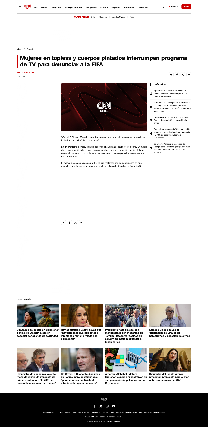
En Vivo (173, 6)
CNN (23, 76)
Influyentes (91, 7)
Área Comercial (49, 412)
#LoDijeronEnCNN (73, 7)
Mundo (44, 7)
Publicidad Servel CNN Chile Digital (124, 412)
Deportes (115, 7)
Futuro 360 (129, 7)
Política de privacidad (81, 412)
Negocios (56, 7)
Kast (132, 17)
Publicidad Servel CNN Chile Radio (152, 412)
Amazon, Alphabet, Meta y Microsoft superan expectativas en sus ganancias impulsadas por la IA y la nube (126, 378)
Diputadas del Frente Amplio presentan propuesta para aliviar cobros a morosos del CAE (169, 377)
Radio (186, 6)
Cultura (104, 7)
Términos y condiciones (100, 412)
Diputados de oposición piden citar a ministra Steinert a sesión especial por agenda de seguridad (170, 93)
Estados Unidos (118, 17)
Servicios (143, 7)
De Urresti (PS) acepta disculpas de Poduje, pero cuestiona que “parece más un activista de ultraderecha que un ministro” (172, 148)
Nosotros (68, 412)
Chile (93, 17)
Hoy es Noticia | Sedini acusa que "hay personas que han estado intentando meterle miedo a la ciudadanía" (81, 334)
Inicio (19, 49)
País (36, 7)
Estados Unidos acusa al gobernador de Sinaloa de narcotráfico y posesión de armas (171, 120)
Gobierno (103, 17)
